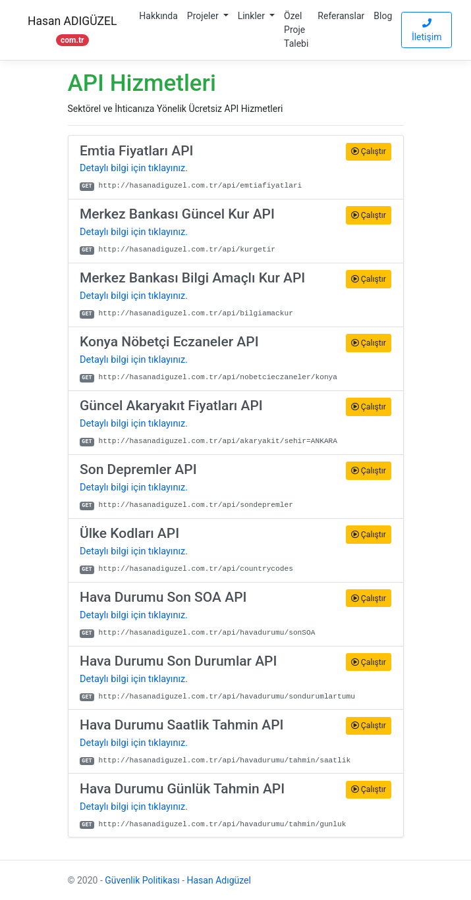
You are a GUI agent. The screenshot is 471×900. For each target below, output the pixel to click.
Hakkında (158, 16)
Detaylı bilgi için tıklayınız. (134, 168)
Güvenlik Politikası (142, 880)
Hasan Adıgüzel (219, 880)
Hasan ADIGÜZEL (72, 29)
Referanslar (341, 16)
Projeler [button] (204, 16)
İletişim (427, 30)
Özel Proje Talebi (296, 30)
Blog (383, 16)
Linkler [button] (252, 16)
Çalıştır (368, 151)
